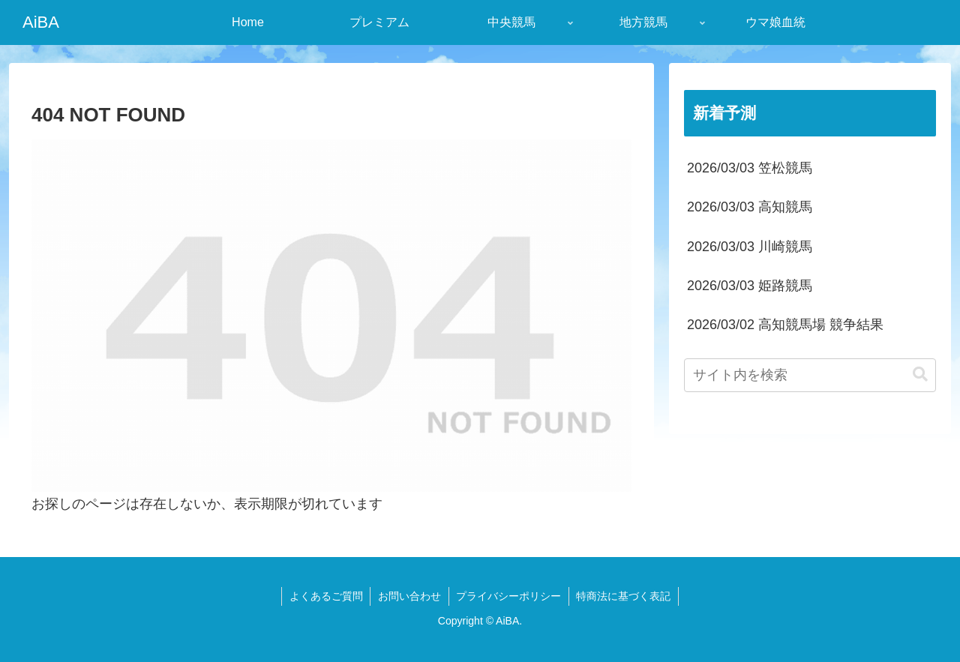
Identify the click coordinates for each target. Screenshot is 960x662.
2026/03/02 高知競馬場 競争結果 (785, 324)
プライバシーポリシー (509, 596)
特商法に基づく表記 (625, 596)
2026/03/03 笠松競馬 (749, 167)
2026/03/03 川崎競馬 (749, 246)
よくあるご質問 (325, 596)
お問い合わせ (409, 596)
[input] (810, 375)
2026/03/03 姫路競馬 (749, 285)
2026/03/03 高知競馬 (749, 206)
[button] (920, 374)
